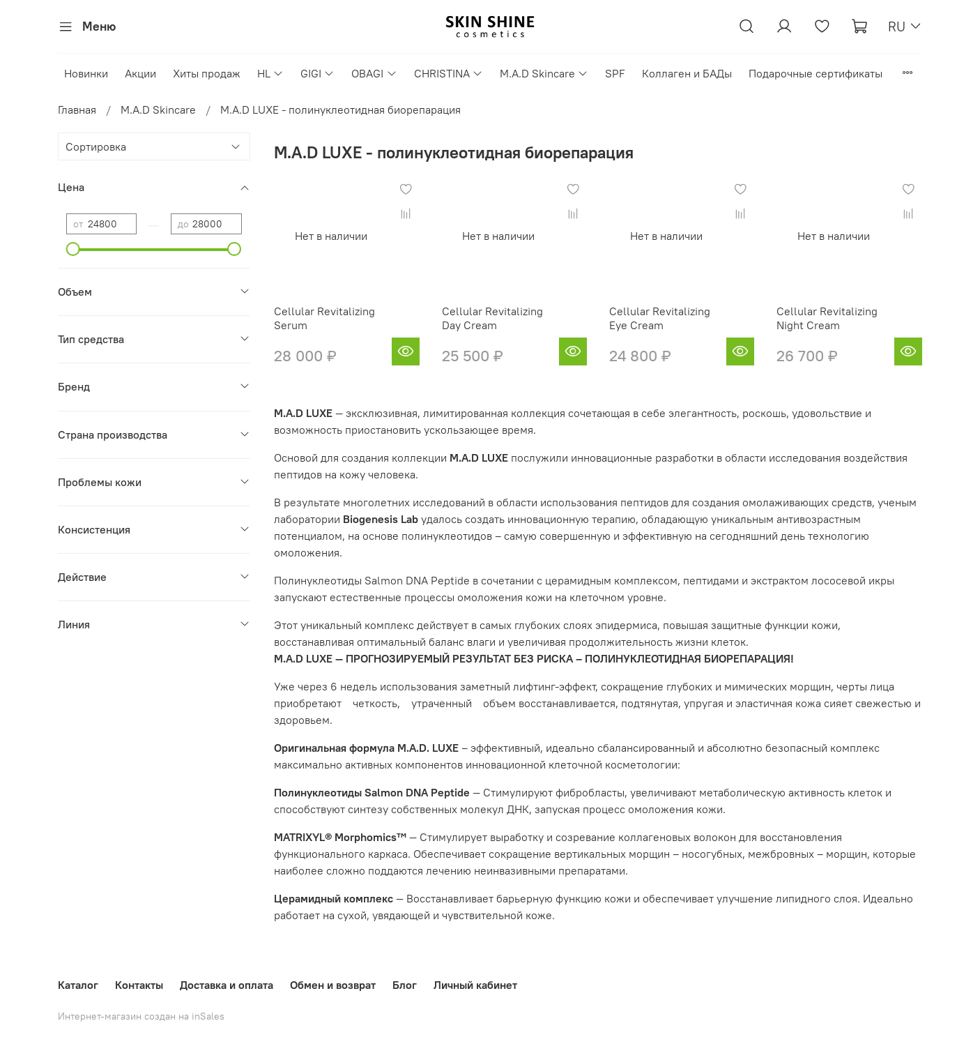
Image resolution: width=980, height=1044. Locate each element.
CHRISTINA (448, 73)
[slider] (73, 249)
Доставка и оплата (226, 985)
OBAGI (374, 73)
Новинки (86, 73)
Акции (140, 73)
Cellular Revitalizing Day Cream (492, 318)
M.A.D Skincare (544, 73)
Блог (404, 985)
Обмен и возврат (333, 985)
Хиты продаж (206, 73)
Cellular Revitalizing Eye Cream (659, 318)
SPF (615, 73)
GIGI (317, 73)
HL (270, 73)
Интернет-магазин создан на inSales (141, 1016)
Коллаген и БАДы (687, 73)
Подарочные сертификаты (815, 73)
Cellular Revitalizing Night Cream (827, 318)
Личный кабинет (475, 985)
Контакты (139, 985)
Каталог (78, 985)
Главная (77, 109)
